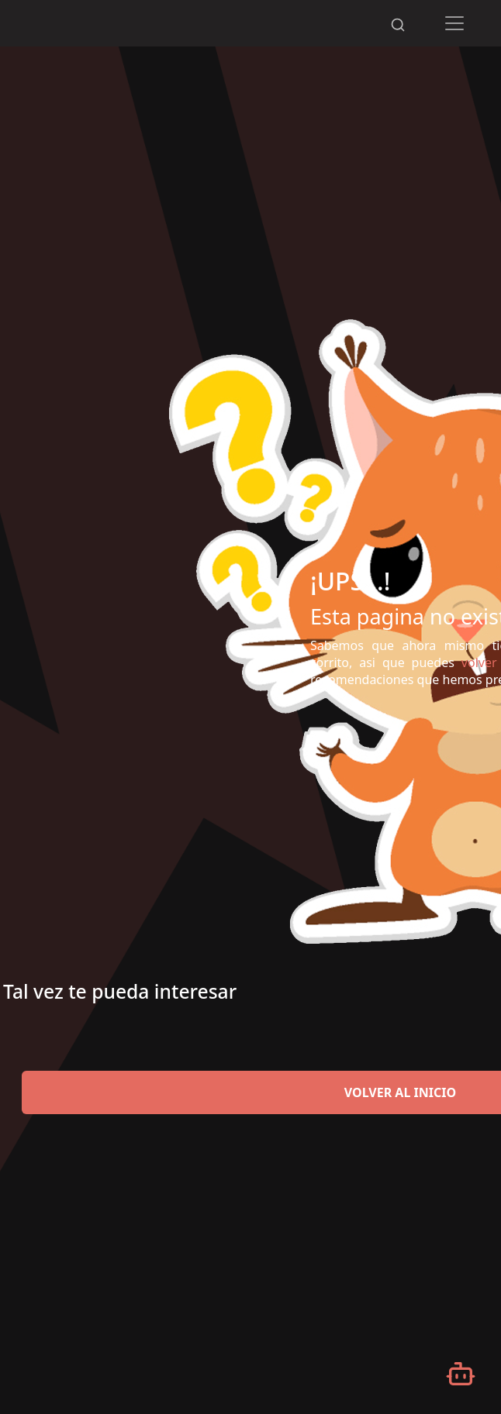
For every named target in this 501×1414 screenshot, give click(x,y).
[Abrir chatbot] (460, 1374)
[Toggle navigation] (454, 23)
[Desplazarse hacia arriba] (405, 1)
